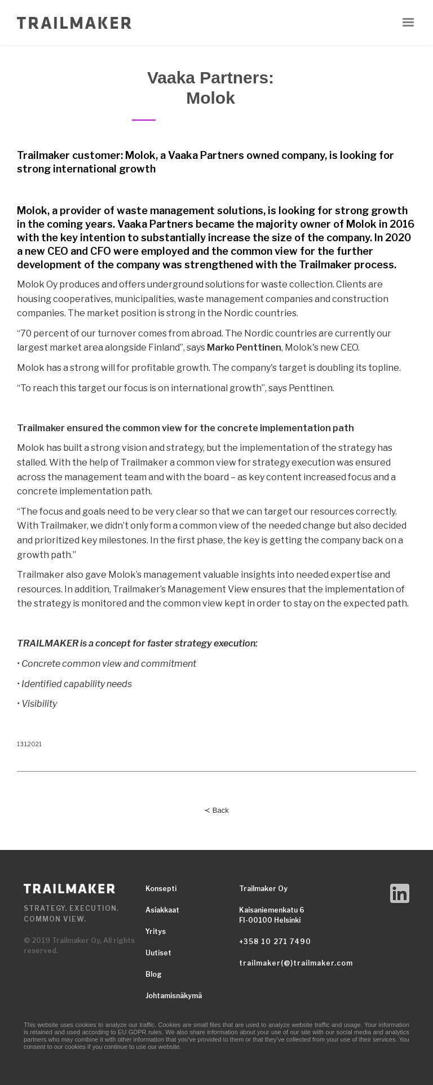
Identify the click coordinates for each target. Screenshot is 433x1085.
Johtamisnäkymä (173, 995)
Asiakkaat (162, 910)
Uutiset (158, 953)
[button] (408, 22)
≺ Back (216, 810)
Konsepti (160, 888)
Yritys (155, 931)
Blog (153, 974)
